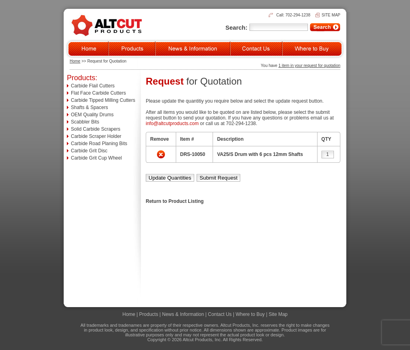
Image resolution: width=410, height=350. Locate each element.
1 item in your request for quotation (309, 65)
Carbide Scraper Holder (96, 136)
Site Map (278, 314)
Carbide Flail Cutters (93, 86)
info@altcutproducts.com (172, 123)
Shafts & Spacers (89, 107)
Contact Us (219, 314)
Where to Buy (250, 314)
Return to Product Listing (175, 201)
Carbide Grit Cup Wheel (96, 158)
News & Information (183, 314)
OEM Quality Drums (92, 114)
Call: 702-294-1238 (293, 15)
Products (148, 314)
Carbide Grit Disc (89, 151)
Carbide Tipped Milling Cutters (103, 100)
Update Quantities (170, 178)
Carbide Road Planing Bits (99, 143)
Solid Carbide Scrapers (95, 129)
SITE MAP (331, 15)
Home (75, 61)
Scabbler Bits (85, 122)
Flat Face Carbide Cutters (98, 93)
